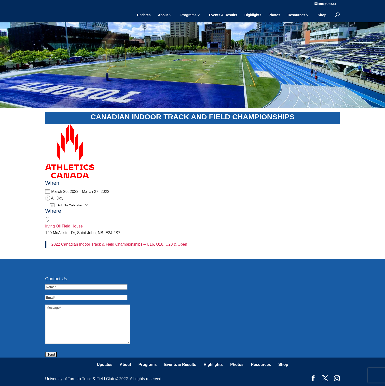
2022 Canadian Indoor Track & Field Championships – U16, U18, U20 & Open (119, 244)
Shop (322, 15)
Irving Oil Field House (64, 226)
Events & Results (223, 15)
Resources (296, 15)
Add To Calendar (66, 205)
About (163, 15)
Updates (144, 15)
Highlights (253, 15)
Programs (188, 15)
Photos (274, 15)
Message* (87, 324)
